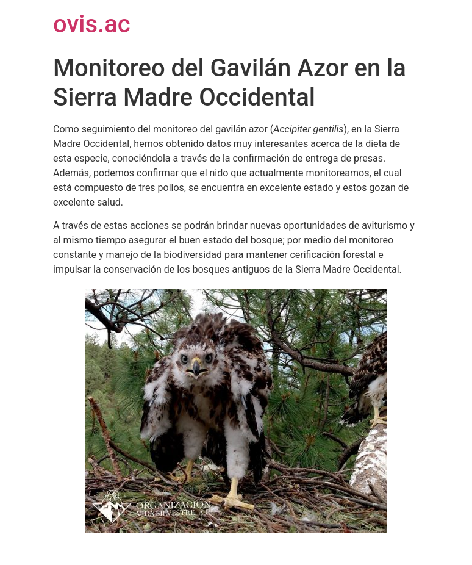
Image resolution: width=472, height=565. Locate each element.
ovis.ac (92, 24)
